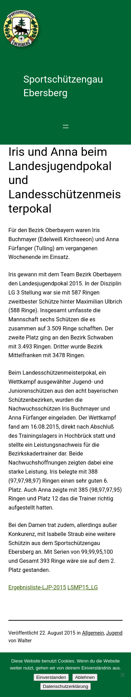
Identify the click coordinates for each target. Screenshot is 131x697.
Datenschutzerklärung (65, 686)
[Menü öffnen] (65, 126)
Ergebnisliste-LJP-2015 (37, 587)
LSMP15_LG (82, 587)
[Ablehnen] (122, 674)
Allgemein (93, 633)
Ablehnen (85, 677)
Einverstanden (51, 677)
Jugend (114, 633)
